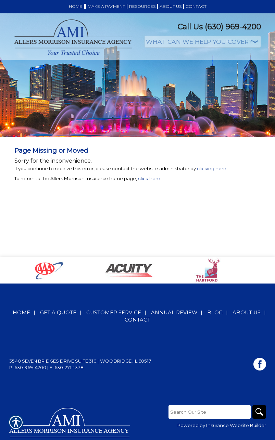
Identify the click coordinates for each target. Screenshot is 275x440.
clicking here (211, 168)
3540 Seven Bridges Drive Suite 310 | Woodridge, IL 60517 (80, 361)
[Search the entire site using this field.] (209, 412)
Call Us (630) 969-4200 (219, 27)
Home (21, 313)
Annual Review (174, 313)
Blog (215, 313)
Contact (137, 320)
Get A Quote (58, 313)
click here (149, 178)
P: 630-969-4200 (27, 367)
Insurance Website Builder (236, 425)
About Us (247, 313)
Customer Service (113, 313)
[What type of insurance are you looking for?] (203, 42)
